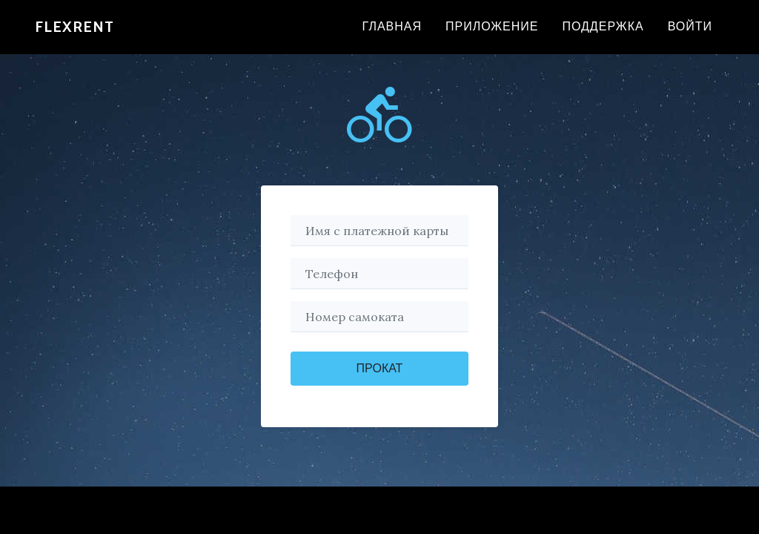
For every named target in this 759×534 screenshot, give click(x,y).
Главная (392, 35)
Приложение (491, 35)
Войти (690, 35)
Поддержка (602, 35)
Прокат (380, 368)
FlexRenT (74, 35)
